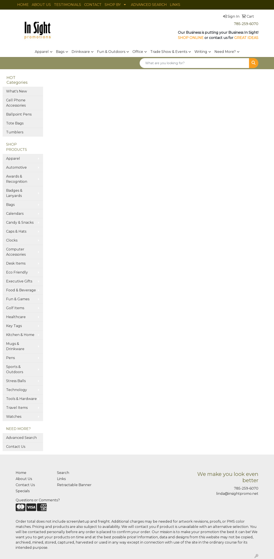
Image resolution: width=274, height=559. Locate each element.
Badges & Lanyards (14, 193)
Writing (200, 52)
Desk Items (15, 263)
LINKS (175, 5)
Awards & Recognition (16, 179)
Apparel (42, 52)
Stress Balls (16, 381)
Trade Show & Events (168, 52)
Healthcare (16, 317)
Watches (13, 417)
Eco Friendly (17, 272)
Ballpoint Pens (19, 114)
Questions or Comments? (38, 500)
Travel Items (17, 408)
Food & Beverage (21, 290)
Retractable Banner (74, 485)
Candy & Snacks (19, 222)
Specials (23, 491)
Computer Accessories (16, 252)
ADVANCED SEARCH (149, 5)
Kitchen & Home (20, 335)
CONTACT (93, 5)
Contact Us (15, 447)
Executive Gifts (19, 281)
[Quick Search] (194, 63)
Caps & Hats (16, 231)
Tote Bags (14, 123)
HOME (23, 5)
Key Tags (14, 326)
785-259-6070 (246, 24)
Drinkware (81, 52)
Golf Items (15, 308)
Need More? (225, 52)
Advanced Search (21, 438)
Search (63, 473)
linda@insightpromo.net (237, 494)
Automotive (16, 167)
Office (137, 52)
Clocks (11, 240)
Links (61, 479)
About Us (24, 479)
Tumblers (14, 132)
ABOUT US (41, 5)
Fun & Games (17, 299)
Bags (60, 52)
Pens (10, 358)
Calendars (14, 214)
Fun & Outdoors (111, 52)
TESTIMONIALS (67, 5)
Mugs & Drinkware (15, 346)
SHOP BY (113, 5)
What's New (16, 91)
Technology (16, 390)
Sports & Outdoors (14, 369)
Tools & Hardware (21, 399)
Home (21, 473)
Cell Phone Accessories (16, 102)
